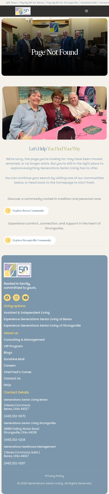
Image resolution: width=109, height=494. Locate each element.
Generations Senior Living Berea (25, 400)
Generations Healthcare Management (30, 447)
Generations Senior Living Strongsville (30, 423)
